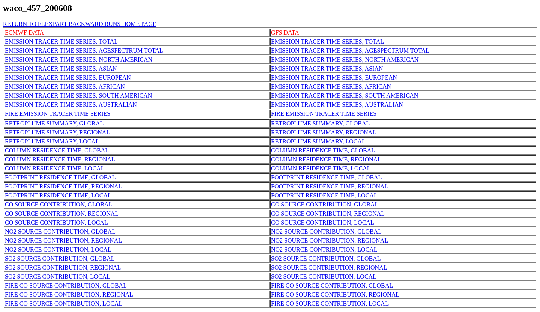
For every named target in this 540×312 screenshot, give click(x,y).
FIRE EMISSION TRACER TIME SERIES (57, 113)
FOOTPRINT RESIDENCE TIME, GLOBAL (60, 177)
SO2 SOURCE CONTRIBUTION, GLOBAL (59, 258)
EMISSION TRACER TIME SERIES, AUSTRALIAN (71, 104)
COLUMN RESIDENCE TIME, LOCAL (54, 168)
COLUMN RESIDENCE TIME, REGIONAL (60, 159)
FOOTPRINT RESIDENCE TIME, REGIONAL (63, 186)
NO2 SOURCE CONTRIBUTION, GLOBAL (60, 231)
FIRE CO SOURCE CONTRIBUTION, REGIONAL (69, 294)
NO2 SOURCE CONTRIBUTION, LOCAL (58, 249)
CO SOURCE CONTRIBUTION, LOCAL (56, 222)
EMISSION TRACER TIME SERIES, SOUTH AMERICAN (78, 95)
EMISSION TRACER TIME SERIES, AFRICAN (65, 86)
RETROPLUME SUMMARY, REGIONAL (57, 132)
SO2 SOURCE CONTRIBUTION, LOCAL (57, 276)
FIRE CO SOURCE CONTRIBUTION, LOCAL (63, 303)
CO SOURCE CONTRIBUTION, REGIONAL (61, 213)
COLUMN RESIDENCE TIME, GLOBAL (57, 150)
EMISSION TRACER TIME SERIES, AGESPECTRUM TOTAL (84, 50)
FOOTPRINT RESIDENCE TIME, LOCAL (58, 195)
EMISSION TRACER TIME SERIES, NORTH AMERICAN (78, 59)
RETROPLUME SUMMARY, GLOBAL (54, 123)
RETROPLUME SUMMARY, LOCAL (52, 141)
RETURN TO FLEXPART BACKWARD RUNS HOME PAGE (79, 24)
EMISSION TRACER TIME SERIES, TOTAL (61, 41)
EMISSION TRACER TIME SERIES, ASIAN (61, 68)
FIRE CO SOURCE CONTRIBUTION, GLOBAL (66, 285)
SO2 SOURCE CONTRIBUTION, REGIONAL (63, 267)
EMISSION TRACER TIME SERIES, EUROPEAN (68, 77)
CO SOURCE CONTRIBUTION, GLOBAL (58, 204)
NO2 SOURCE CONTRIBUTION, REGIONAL (63, 240)
